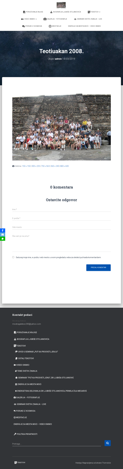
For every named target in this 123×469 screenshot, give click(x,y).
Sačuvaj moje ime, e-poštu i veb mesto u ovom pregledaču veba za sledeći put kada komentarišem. (58, 257)
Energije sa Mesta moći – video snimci (84, 26)
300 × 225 (36, 166)
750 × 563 (45, 166)
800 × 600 (64, 166)
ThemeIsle (106, 463)
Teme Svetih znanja (26, 371)
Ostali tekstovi (24, 358)
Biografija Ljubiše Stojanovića (65, 12)
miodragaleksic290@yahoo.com (26, 324)
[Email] (2, 235)
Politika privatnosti (25, 434)
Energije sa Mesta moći (28, 384)
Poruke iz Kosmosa (32, 26)
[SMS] (2, 239)
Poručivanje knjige (33, 12)
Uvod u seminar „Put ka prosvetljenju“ (36, 351)
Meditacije (55, 26)
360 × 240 (55, 166)
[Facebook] (2, 230)
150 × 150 (26, 166)
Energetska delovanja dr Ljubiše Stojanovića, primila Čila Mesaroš (51, 391)
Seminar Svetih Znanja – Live (88, 19)
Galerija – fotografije (55, 19)
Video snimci (29, 19)
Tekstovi (94, 12)
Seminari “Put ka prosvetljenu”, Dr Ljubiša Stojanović (44, 377)
